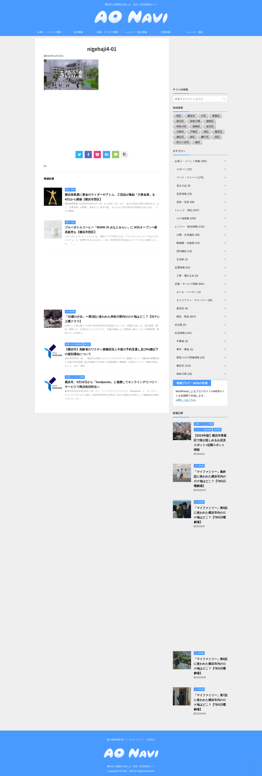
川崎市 (180, 131)
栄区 (217, 136)
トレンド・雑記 (194, 32)
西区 (178, 115)
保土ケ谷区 (182, 142)
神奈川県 (195, 121)
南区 (197, 142)
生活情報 (78, 32)
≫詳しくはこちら (186, 400)
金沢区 (210, 126)
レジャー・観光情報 (136, 32)
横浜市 (191, 115)
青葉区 (216, 115)
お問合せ (150, 739)
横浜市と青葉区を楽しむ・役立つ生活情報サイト (131, 766)
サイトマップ (135, 739)
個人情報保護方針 (115, 739)
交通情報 (165, 32)
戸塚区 (194, 131)
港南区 (196, 126)
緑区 (192, 136)
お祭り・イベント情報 (49, 32)
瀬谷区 (180, 136)
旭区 (206, 131)
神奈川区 (181, 126)
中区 (203, 115)
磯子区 (205, 136)
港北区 (180, 121)
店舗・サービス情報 (107, 32)
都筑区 (210, 121)
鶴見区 (218, 131)
